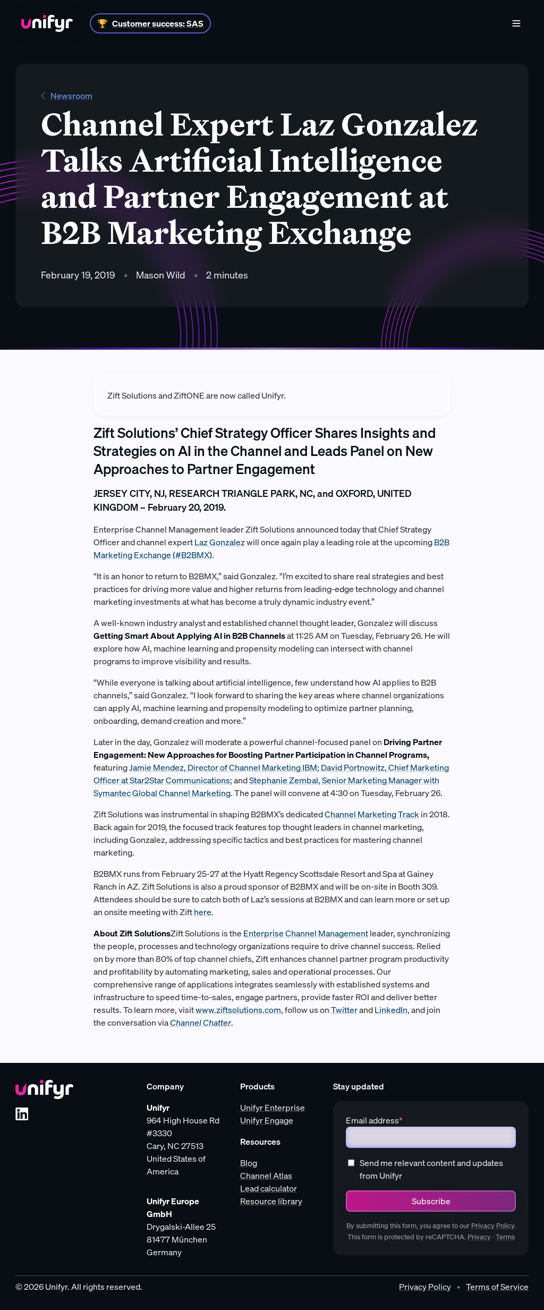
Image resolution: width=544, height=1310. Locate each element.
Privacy (479, 1236)
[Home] (47, 23)
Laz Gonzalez (219, 542)
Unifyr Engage (266, 1120)
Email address (374, 1120)
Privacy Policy (492, 1225)
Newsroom (66, 96)
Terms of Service (497, 1286)
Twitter (344, 1010)
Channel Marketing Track (372, 814)
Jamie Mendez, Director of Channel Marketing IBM (223, 767)
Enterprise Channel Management (305, 933)
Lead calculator (268, 1188)
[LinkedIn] (21, 1114)
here (202, 912)
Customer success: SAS (157, 23)
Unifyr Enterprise (272, 1107)
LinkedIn (391, 1010)
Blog (248, 1163)
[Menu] (516, 23)
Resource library (271, 1201)
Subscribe (431, 1201)
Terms (505, 1236)
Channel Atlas (266, 1175)
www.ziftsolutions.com (238, 1010)
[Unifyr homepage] (44, 1089)
